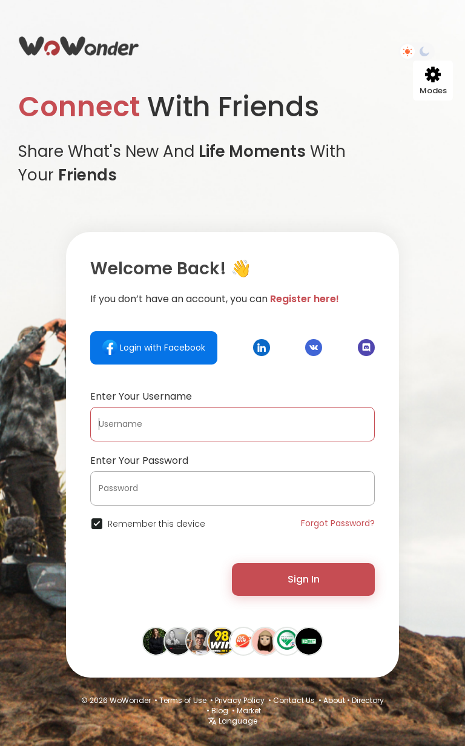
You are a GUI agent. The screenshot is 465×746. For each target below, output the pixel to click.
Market (249, 710)
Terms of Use (182, 700)
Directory (368, 700)
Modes (433, 81)
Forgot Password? (338, 523)
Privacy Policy (240, 700)
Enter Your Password (139, 460)
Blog (219, 710)
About (334, 700)
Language (232, 721)
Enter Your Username (141, 396)
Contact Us (294, 700)
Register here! (304, 299)
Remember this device (156, 524)
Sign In (304, 579)
